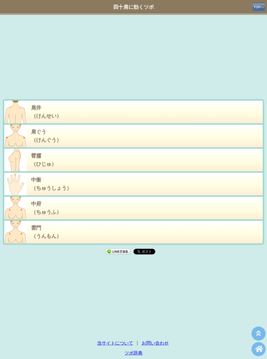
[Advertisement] (133, 58)
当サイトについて (115, 343)
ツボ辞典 (133, 353)
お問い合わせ (155, 343)
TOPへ (259, 7)
